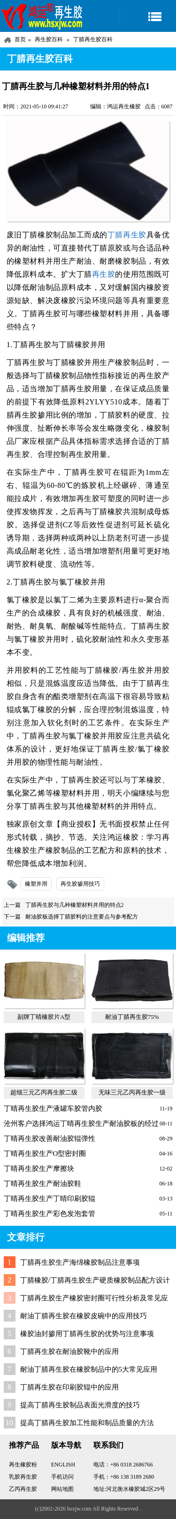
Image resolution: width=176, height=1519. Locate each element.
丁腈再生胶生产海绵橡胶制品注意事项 (80, 1262)
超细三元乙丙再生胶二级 (43, 1092)
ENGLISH (63, 1464)
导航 (148, 16)
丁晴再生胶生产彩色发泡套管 (49, 1213)
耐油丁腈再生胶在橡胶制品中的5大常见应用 (89, 1369)
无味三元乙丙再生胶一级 (132, 1092)
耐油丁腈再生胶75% (132, 1016)
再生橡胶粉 (23, 1464)
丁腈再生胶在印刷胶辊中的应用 (69, 1387)
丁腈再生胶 (126, 235)
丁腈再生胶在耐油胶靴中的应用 (69, 1351)
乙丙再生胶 (23, 1489)
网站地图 (62, 1489)
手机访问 (62, 1476)
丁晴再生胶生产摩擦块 (39, 1168)
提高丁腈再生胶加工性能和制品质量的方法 (87, 1423)
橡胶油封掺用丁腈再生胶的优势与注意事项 (87, 1333)
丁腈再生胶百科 (93, 39)
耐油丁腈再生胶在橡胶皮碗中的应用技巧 (83, 1316)
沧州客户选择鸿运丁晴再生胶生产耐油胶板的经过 (81, 1123)
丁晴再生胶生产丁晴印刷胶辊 (49, 1198)
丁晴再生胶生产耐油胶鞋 (42, 1183)
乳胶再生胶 (23, 1476)
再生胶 (103, 274)
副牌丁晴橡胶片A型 (43, 1016)
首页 (20, 39)
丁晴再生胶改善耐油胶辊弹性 (49, 1138)
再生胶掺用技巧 (80, 884)
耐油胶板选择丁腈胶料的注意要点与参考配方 (81, 916)
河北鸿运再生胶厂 (42, 16)
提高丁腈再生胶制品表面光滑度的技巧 (80, 1405)
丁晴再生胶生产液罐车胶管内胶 (53, 1108)
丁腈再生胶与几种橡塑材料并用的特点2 (74, 905)
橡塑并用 (36, 884)
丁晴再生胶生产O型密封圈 (45, 1153)
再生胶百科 (49, 39)
